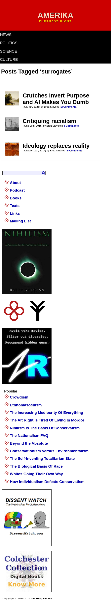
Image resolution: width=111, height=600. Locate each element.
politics (8, 43)
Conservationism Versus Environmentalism (49, 451)
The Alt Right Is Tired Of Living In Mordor (47, 420)
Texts (15, 206)
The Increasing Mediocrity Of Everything (46, 412)
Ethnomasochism (26, 405)
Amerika (36, 598)
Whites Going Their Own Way (36, 474)
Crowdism (19, 397)
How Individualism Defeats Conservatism (47, 482)
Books (16, 198)
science (8, 51)
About (15, 183)
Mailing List (20, 221)
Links (15, 213)
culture (9, 59)
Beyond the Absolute (29, 443)
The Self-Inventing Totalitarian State (42, 458)
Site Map (48, 598)
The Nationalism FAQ (29, 435)
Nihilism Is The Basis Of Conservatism (45, 428)
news (6, 35)
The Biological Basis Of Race (36, 466)
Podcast (17, 190)
